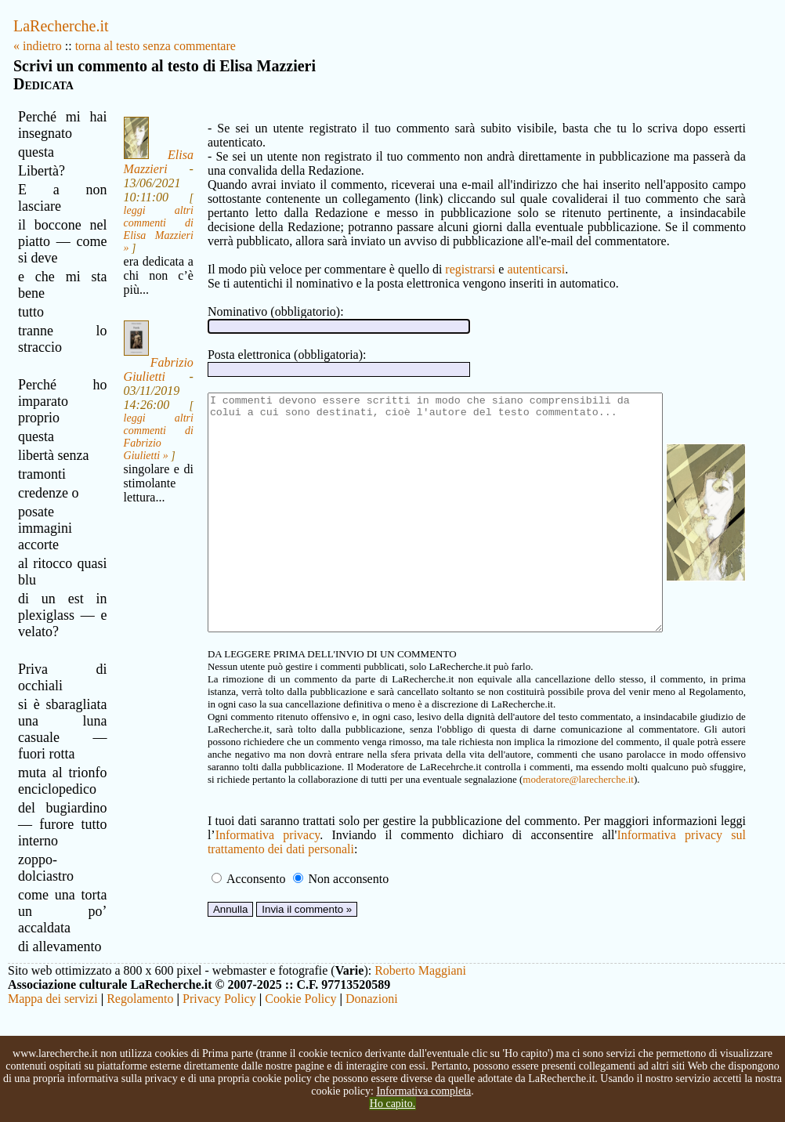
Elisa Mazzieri (141, 162)
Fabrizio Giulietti (141, 383)
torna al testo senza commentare (155, 45)
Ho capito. (392, 1103)
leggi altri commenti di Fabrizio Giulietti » (141, 451)
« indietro (37, 45)
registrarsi (446, 255)
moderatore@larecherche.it (298, 812)
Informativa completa (423, 1091)
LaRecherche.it (61, 25)
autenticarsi (512, 255)
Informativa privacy (241, 867)
